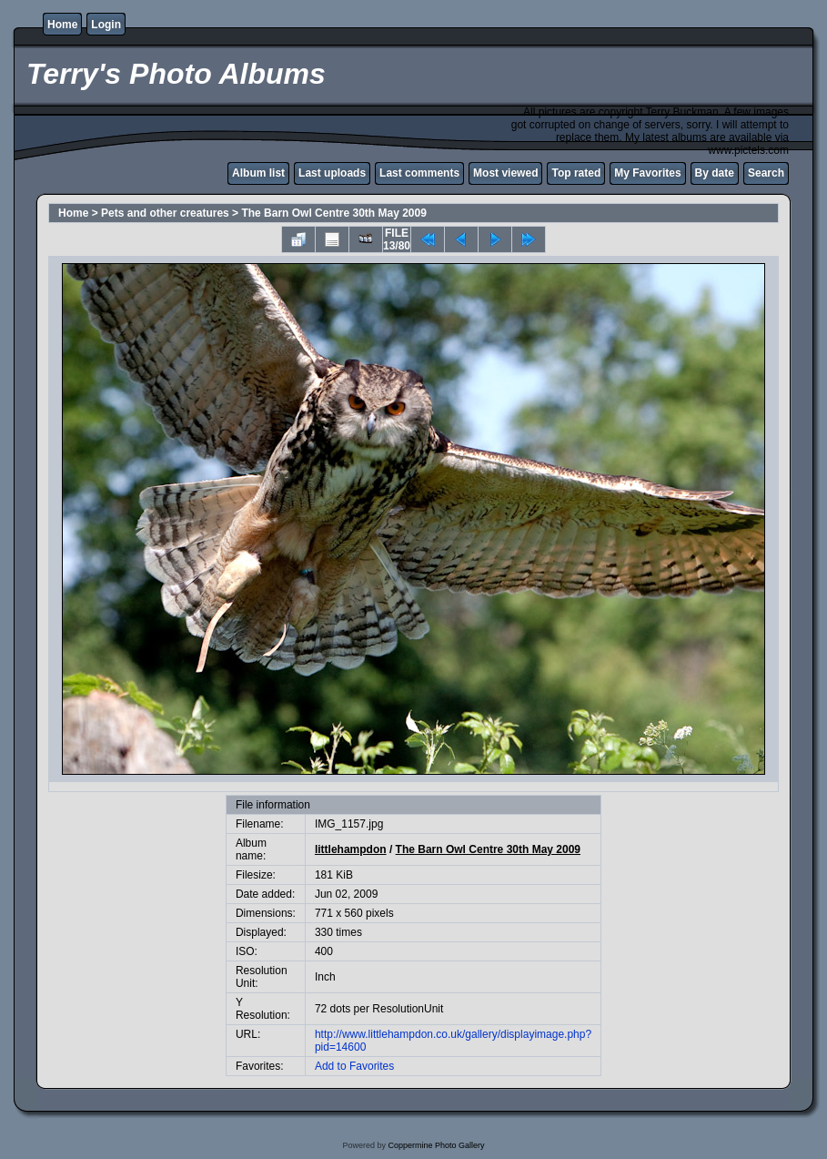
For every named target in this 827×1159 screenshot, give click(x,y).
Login (106, 24)
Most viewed (505, 173)
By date (714, 173)
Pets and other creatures (165, 213)
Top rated (575, 173)
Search (766, 173)
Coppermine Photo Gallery (436, 1145)
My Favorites (647, 173)
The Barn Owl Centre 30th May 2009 (333, 213)
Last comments (419, 173)
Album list (258, 173)
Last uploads (332, 173)
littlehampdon (351, 849)
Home (62, 24)
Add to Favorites (354, 1066)
